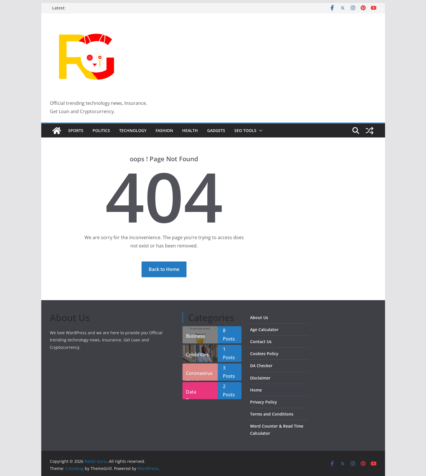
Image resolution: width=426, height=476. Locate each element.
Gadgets (216, 130)
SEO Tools (245, 130)
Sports (75, 130)
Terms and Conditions (271, 414)
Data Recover (194, 394)
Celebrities (197, 354)
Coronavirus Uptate (199, 375)
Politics (101, 130)
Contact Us (261, 341)
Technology (132, 130)
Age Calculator (264, 329)
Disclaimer (260, 378)
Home (256, 390)
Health (190, 130)
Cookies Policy (264, 353)
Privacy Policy (263, 402)
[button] (259, 131)
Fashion (164, 130)
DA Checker (261, 365)
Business (195, 336)
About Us (259, 317)
